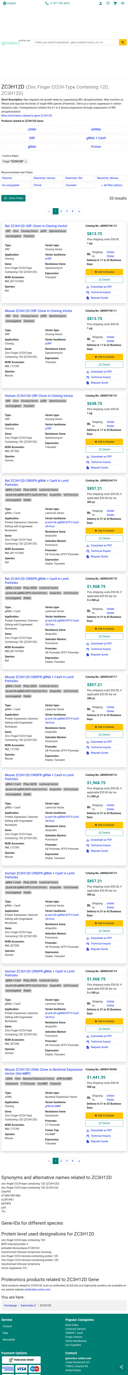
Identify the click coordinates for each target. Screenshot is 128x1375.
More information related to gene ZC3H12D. (26, 115)
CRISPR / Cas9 (74, 1333)
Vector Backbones (75, 1341)
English (9, 3)
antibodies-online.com (37, 1289)
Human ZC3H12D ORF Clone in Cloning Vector (39, 396)
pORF (48, 258)
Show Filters (13, 198)
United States (110, 254)
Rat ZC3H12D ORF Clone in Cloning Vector (36, 226)
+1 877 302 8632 (57, 3)
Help (5, 1333)
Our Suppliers (73, 1345)
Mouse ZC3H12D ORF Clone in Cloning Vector (38, 311)
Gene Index (71, 1325)
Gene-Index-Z (28, 1305)
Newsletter (9, 1339)
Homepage (10, 1305)
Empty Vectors (73, 1337)
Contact (7, 1326)
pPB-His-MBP (53, 1106)
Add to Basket (104, 272)
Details (104, 279)
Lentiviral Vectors (75, 1329)
